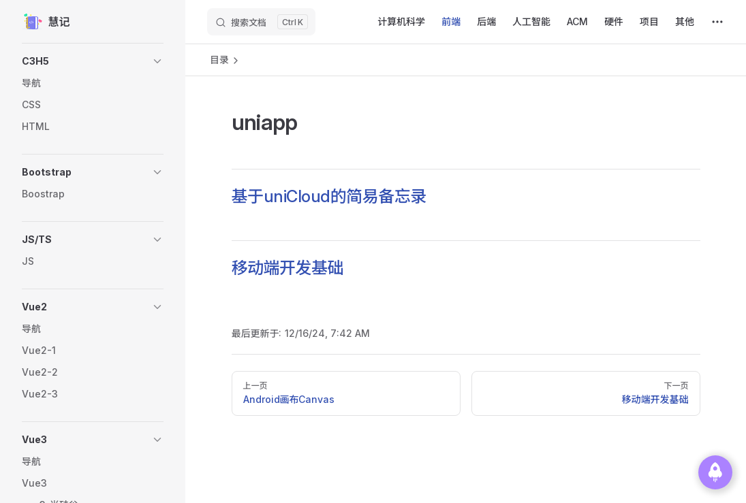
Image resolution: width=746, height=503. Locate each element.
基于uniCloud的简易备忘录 (329, 196)
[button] (93, 61)
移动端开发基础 (288, 268)
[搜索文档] (261, 21)
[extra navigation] (717, 22)
